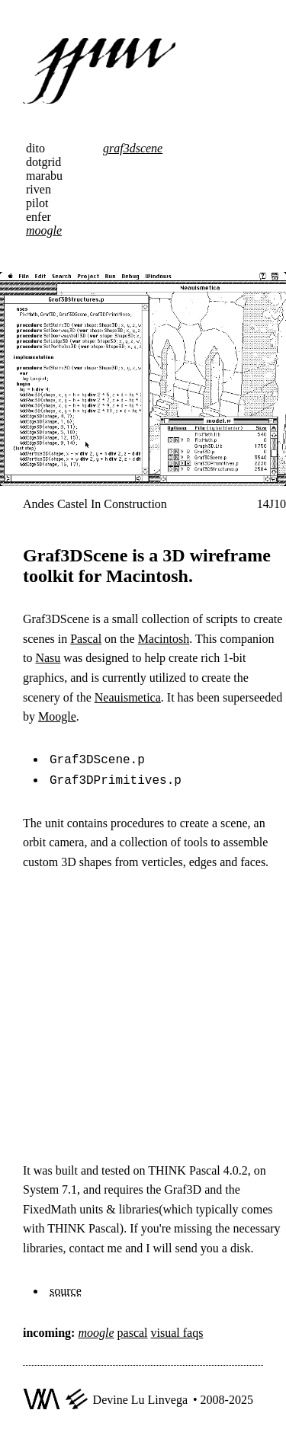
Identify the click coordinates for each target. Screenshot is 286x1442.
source (66, 1287)
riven (38, 189)
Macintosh (164, 638)
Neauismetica (128, 697)
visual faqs (177, 1329)
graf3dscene (132, 148)
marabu (44, 175)
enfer (38, 216)
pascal (132, 1329)
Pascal (85, 638)
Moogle (57, 716)
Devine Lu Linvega (140, 1396)
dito (35, 148)
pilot (37, 203)
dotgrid (43, 161)
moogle (44, 230)
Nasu (47, 657)
